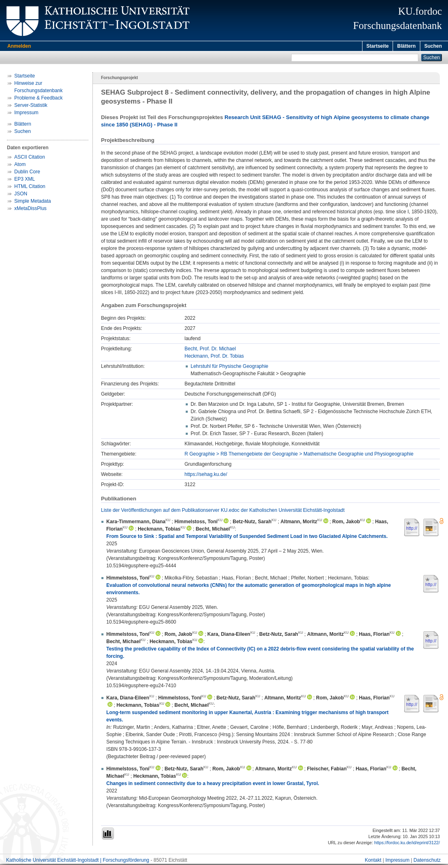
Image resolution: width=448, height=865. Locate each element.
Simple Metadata (32, 202)
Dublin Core (27, 173)
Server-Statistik (30, 106)
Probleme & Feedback (38, 99)
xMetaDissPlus (30, 209)
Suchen (433, 46)
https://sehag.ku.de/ (205, 475)
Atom (20, 165)
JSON (20, 195)
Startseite (378, 46)
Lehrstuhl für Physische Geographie (229, 367)
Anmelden (19, 46)
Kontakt (373, 861)
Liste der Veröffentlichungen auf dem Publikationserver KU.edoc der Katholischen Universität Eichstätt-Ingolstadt (223, 511)
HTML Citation (29, 187)
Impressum (26, 114)
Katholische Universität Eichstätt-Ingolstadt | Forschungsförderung (77, 861)
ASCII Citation (29, 158)
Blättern (406, 46)
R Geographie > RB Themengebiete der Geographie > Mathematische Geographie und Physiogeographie (298, 455)
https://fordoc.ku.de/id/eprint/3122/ (407, 843)
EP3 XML (24, 180)
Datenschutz (427, 861)
